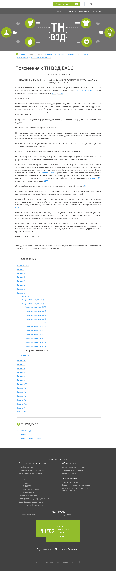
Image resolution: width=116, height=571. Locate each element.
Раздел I (20, 269)
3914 (60, 93)
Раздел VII (21, 293)
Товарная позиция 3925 (35, 346)
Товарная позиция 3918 (35, 319)
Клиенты (61, 532)
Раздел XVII (22, 396)
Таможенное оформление (72, 470)
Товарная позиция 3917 (35, 315)
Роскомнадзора (29, 483)
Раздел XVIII (22, 400)
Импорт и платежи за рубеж (73, 467)
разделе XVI (48, 172)
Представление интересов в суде (75, 485)
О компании (63, 529)
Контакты (61, 536)
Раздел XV (21, 388)
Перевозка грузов (69, 473)
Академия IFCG (67, 515)
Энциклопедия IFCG (27, 515)
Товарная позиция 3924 (35, 342)
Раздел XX (21, 408)
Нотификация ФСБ (27, 467)
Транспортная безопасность (31, 505)
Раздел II (21, 273)
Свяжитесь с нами (67, 4)
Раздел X (21, 368)
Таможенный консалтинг (72, 482)
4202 (17, 207)
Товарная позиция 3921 (35, 330)
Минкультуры (28, 492)
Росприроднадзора (31, 489)
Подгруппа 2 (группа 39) (33, 303)
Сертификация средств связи (31, 502)
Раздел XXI (22, 411)
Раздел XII (21, 376)
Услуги (60, 526)
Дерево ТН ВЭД (24, 430)
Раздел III (21, 277)
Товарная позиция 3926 (30, 438)
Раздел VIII (21, 360)
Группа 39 (24, 296)
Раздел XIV (22, 384)
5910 (46, 181)
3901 (54, 93)
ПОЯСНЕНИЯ (23, 265)
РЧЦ (24, 480)
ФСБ (24, 477)
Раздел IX (21, 364)
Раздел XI (21, 372)
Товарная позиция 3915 (35, 307)
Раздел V (21, 285)
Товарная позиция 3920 (35, 326)
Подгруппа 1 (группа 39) (33, 299)
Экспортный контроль (28, 496)
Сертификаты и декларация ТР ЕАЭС (34, 499)
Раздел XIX (22, 404)
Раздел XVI (22, 392)
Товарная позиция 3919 (35, 323)
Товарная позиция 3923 (35, 338)
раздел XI (95, 178)
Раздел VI (21, 289)
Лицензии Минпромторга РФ (31, 470)
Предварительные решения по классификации (74, 489)
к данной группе (85, 90)
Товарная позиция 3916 (35, 311)
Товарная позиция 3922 (35, 334)
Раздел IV (21, 281)
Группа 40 (24, 355)
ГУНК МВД (27, 486)
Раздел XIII (21, 380)
